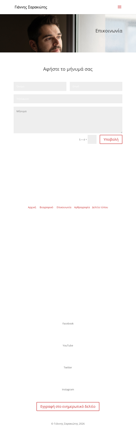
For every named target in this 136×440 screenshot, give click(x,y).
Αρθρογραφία (82, 207)
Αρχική (32, 207)
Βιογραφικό (46, 207)
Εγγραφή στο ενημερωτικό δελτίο (67, 406)
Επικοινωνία (64, 207)
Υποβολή (111, 139)
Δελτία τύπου (100, 207)
